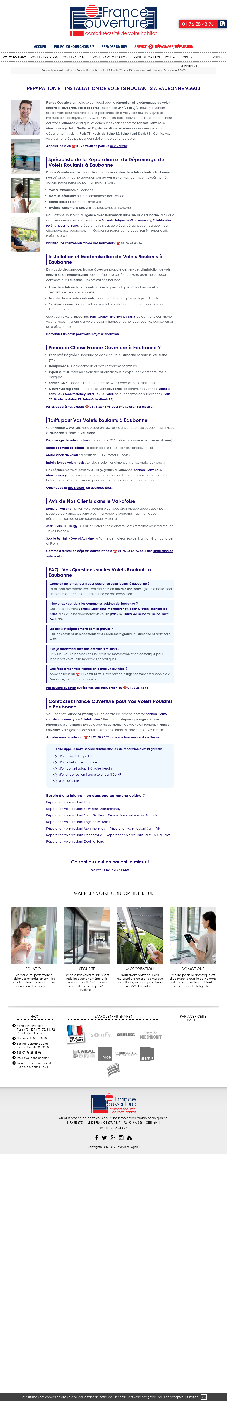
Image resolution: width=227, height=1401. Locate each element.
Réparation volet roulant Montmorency (75, 887)
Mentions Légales (129, 1205)
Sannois (107, 278)
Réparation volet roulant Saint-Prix (134, 887)
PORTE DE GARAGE (146, 57)
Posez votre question (61, 746)
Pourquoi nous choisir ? (74, 46)
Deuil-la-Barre (68, 283)
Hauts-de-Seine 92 (67, 457)
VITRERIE (219, 57)
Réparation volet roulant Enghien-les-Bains (78, 880)
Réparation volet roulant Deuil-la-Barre (75, 900)
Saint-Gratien (99, 374)
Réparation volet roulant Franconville (74, 893)
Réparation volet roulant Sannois (132, 873)
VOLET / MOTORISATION (110, 57)
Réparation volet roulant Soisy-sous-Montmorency (83, 867)
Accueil (40, 46)
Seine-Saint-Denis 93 (97, 457)
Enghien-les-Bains (123, 374)
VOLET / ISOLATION (44, 57)
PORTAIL (171, 57)
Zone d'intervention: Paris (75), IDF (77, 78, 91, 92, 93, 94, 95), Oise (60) (36, 1087)
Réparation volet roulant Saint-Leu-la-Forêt (138, 893)
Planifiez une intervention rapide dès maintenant (80, 301)
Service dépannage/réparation (163, 46)
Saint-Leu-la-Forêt (100, 452)
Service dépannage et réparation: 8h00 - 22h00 (33, 1103)
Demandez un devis (60, 392)
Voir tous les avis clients (110, 928)
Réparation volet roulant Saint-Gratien (75, 873)
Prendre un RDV (114, 46)
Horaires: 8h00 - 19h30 (32, 1096)
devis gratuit (118, 204)
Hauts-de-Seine (135, 672)
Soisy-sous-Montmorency (133, 278)
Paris (114, 672)
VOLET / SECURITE (75, 57)
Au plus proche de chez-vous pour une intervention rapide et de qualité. (113, 1176)
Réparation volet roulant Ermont (70, 860)
